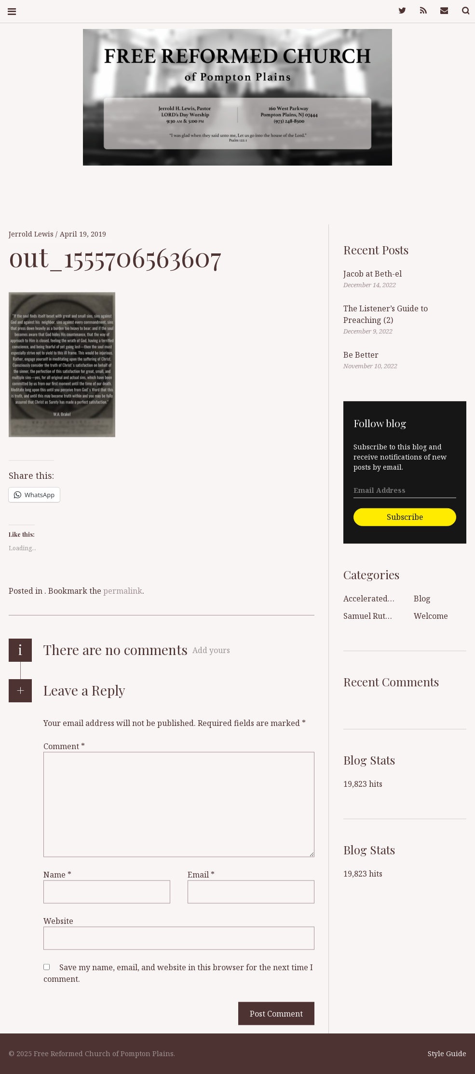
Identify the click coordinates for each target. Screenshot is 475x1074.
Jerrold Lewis (32, 233)
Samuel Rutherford (378, 616)
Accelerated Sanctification (391, 598)
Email (201, 874)
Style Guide (447, 1053)
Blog (422, 598)
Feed (417, 10)
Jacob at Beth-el (372, 273)
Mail (438, 10)
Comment (64, 745)
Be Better (361, 354)
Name (57, 874)
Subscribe (405, 517)
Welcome (431, 616)
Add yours (211, 650)
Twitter (396, 10)
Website (58, 920)
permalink (122, 591)
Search (459, 10)
